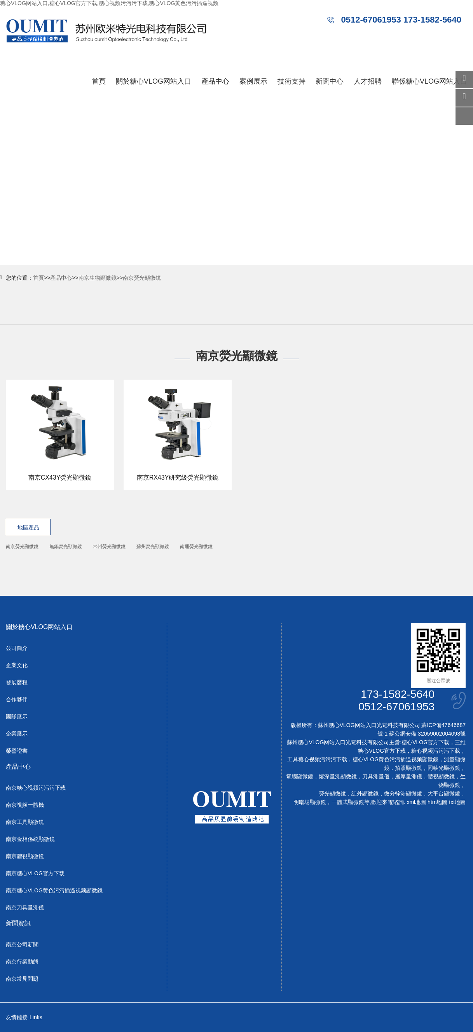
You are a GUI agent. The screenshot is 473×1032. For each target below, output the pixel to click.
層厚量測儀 (408, 776)
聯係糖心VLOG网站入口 (429, 81)
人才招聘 (368, 81)
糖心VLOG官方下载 (425, 742)
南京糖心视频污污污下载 (36, 788)
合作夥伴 (17, 699)
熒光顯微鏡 (332, 793)
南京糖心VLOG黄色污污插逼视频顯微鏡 (54, 890)
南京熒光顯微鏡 (142, 278)
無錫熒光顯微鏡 (65, 546)
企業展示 (17, 734)
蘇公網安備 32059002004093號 (426, 734)
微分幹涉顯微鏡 (403, 793)
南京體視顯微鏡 (25, 856)
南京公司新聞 (22, 944)
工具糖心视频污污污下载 (317, 759)
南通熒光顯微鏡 (196, 546)
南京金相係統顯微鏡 (30, 839)
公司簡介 (17, 648)
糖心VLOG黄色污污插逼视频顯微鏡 (395, 759)
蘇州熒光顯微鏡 (152, 546)
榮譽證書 (17, 751)
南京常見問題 (22, 979)
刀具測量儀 (375, 776)
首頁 (99, 81)
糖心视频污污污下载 (435, 751)
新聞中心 (330, 81)
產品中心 (215, 81)
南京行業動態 (22, 961)
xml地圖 (416, 802)
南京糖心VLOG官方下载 (35, 873)
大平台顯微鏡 (444, 793)
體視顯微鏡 (441, 776)
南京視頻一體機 (25, 805)
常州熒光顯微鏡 (109, 546)
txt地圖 (457, 802)
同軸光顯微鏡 (444, 768)
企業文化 (17, 665)
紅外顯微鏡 (365, 793)
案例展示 (253, 81)
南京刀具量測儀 (25, 907)
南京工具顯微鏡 (25, 822)
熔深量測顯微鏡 (338, 776)
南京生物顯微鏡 (98, 278)
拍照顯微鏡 (408, 768)
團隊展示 (17, 716)
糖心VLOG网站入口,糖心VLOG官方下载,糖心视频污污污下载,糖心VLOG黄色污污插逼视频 (109, 3)
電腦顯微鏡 (299, 776)
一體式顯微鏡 (348, 802)
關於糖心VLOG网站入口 (153, 81)
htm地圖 (437, 802)
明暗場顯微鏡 (309, 802)
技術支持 (291, 81)
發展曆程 (17, 682)
